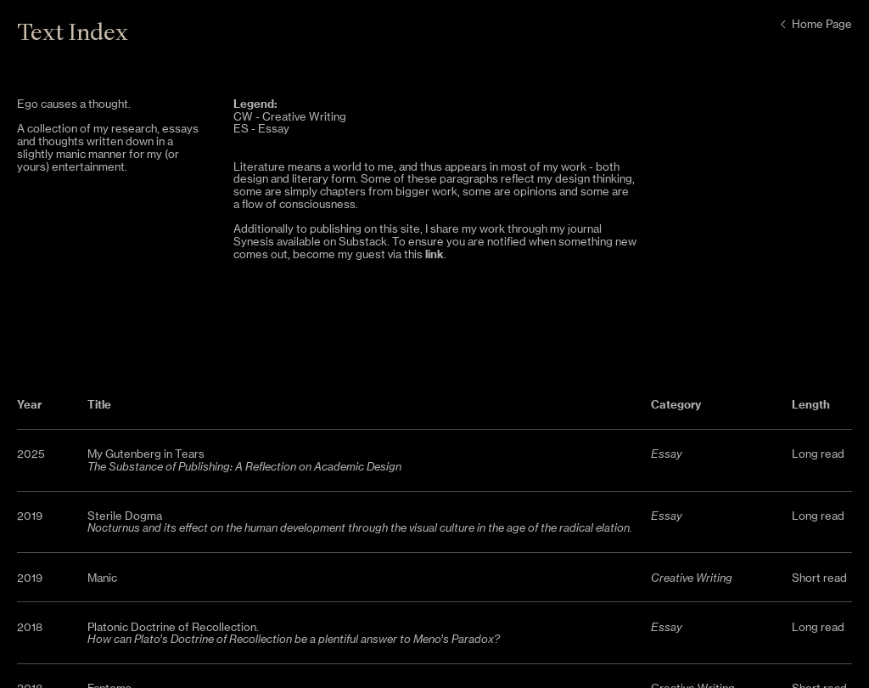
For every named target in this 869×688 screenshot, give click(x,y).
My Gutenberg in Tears (146, 454)
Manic (102, 578)
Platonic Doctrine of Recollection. (293, 633)
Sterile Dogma (124, 516)
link (434, 254)
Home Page (814, 24)
